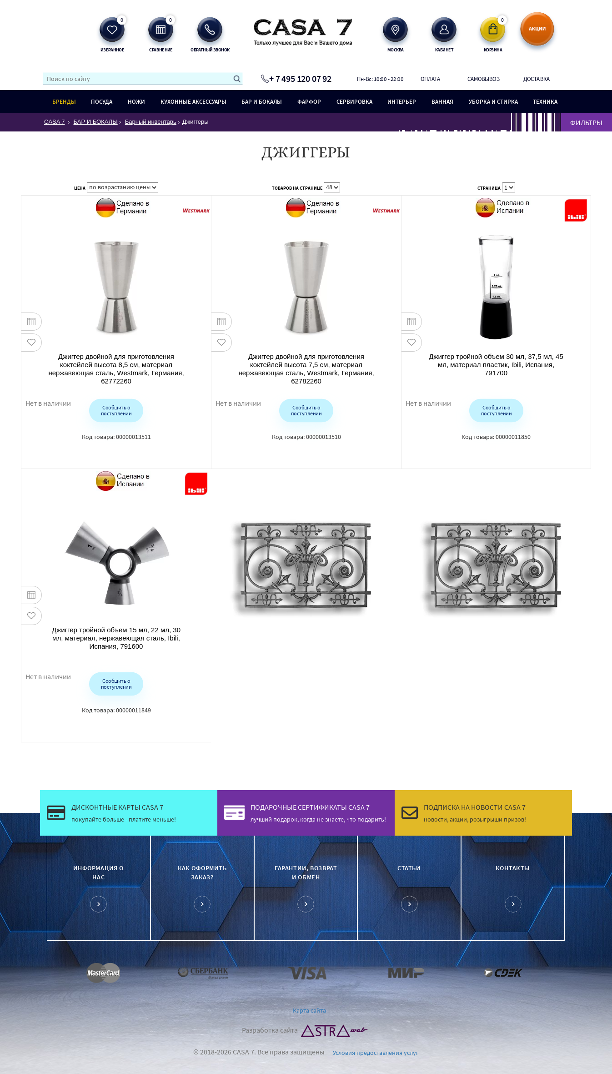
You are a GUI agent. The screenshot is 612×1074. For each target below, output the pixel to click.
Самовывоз (483, 78)
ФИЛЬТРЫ (586, 122)
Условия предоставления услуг (376, 1052)
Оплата (431, 78)
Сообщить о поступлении (116, 409)
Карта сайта (309, 1010)
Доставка (536, 78)
